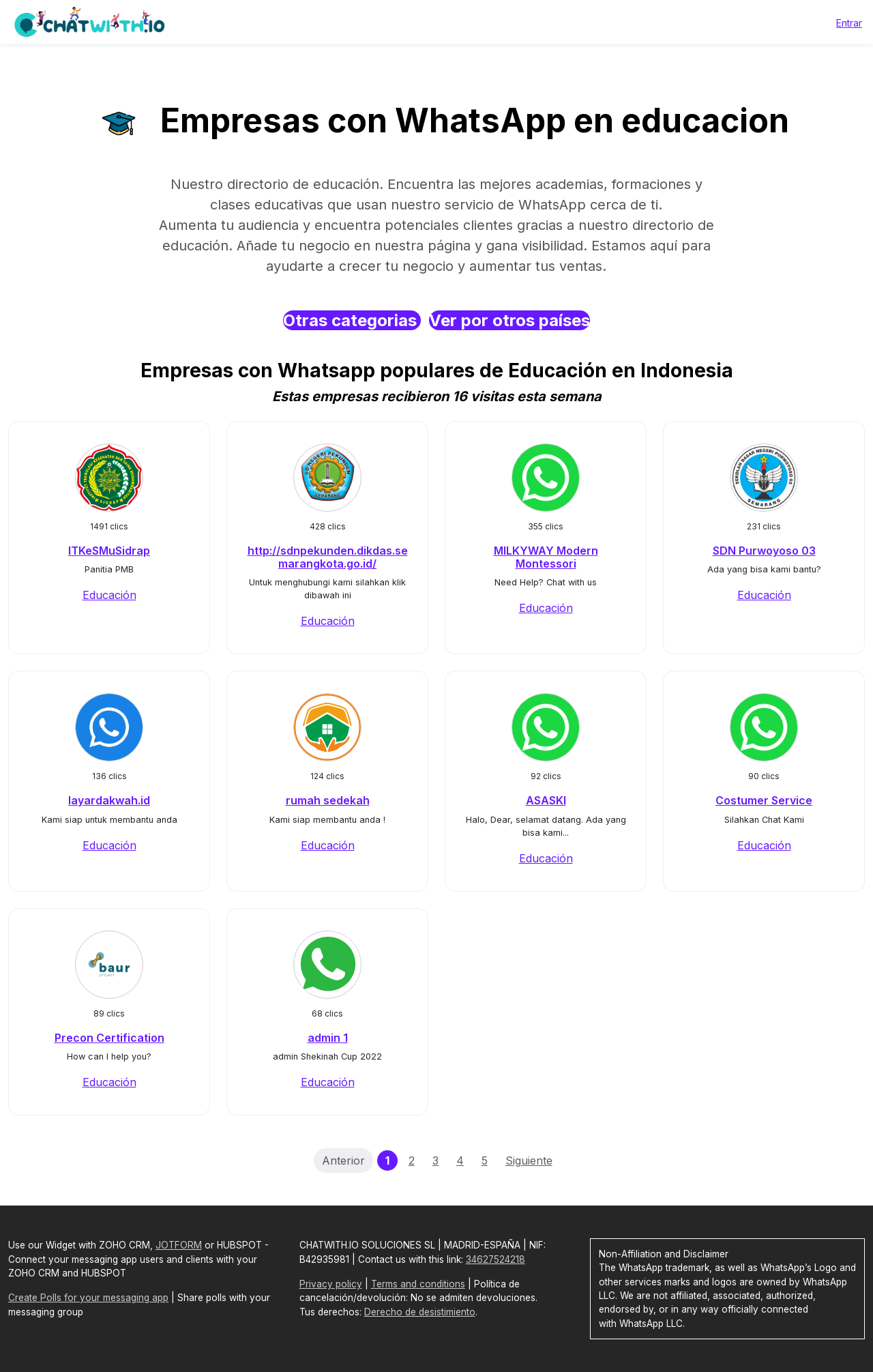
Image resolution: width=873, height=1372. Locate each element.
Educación (109, 595)
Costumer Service (763, 800)
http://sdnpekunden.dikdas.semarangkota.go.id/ (328, 557)
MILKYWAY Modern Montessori (546, 557)
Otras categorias (352, 320)
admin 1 (328, 1038)
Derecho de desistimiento (419, 1312)
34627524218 (495, 1259)
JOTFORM (179, 1245)
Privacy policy (330, 1284)
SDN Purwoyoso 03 (764, 550)
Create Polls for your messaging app (88, 1297)
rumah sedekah (328, 800)
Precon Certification (109, 1038)
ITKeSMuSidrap (109, 550)
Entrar (849, 23)
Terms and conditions (418, 1284)
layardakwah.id (109, 800)
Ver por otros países (509, 320)
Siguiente (528, 1160)
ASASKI (546, 800)
